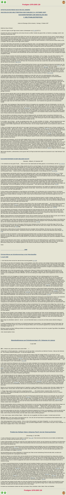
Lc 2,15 (38, 221)
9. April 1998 (4, 257)
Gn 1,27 (59, 65)
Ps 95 (16, 226)
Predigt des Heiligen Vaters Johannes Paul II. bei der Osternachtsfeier (33, 432)
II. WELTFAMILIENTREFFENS (32, 17)
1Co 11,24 (38, 381)
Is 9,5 (56, 184)
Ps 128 (34, 30)
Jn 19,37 (56, 290)
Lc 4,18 (34, 260)
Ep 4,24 (19, 450)
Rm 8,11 (33, 478)
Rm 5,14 (17, 468)
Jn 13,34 (24, 360)
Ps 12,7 (16, 447)
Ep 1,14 (15, 475)
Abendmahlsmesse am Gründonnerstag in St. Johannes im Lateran (33, 340)
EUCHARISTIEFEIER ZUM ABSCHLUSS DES (33, 15)
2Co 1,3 (28, 397)
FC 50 (49, 133)
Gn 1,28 (46, 67)
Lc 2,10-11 (61, 163)
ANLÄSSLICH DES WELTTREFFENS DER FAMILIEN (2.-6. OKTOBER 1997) (23, 12)
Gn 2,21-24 (50, 73)
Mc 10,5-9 (18, 62)
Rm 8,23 (47, 474)
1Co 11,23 (58, 399)
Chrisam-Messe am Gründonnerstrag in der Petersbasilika (18, 254)
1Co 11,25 (16, 382)
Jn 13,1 (20, 358)
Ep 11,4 (47, 128)
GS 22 (43, 479)
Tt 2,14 (54, 207)
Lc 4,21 (48, 284)
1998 (14, 249)
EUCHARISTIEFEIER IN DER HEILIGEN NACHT (15, 159)
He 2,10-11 (27, 108)
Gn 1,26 (31, 438)
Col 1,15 (58, 468)
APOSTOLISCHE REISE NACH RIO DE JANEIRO (15, 9)
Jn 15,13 (28, 292)
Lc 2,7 (57, 173)
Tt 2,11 (16, 204)
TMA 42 (49, 148)
